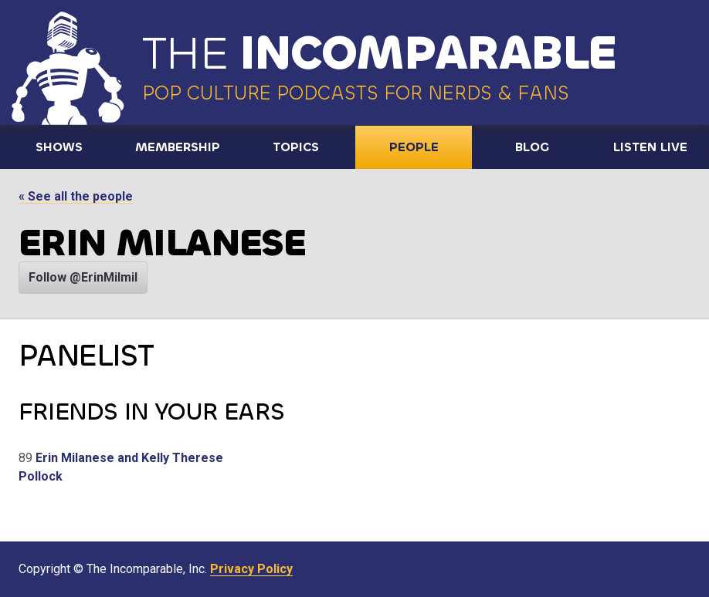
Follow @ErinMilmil (83, 277)
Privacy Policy (251, 569)
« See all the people (76, 196)
